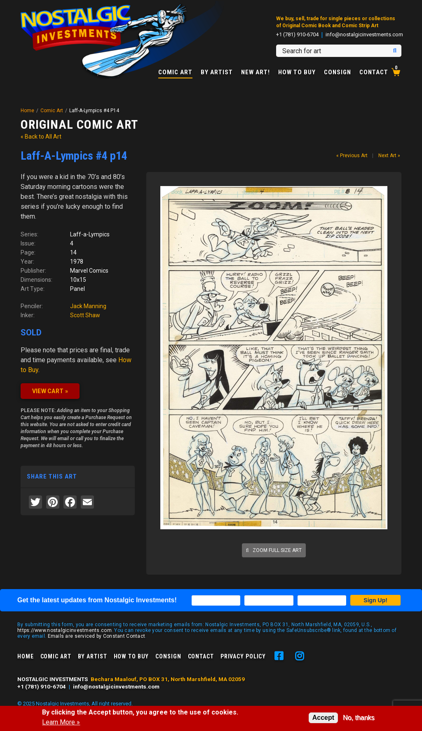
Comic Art (175, 72)
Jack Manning (88, 306)
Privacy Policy (243, 656)
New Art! (255, 72)
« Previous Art (352, 155)
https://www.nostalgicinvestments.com (64, 630)
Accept (323, 717)
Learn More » (61, 722)
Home (27, 110)
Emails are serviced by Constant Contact (96, 636)
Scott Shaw (85, 315)
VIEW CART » (50, 391)
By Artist (217, 72)
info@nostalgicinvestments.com (364, 35)
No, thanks (358, 717)
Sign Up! (375, 600)
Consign (337, 72)
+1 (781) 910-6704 (297, 35)
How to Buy (297, 72)
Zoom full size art (274, 550)
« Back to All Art (41, 136)
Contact (373, 72)
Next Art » (389, 155)
